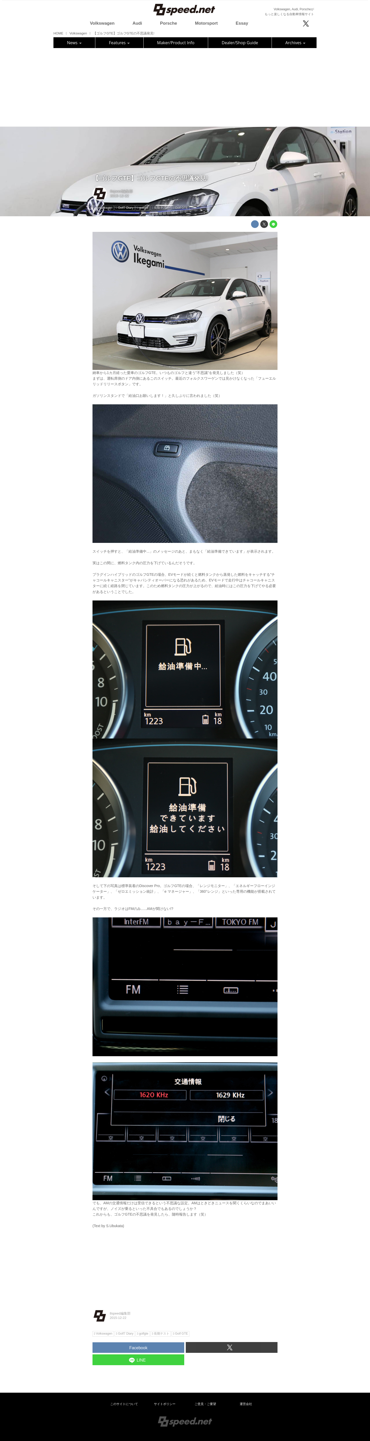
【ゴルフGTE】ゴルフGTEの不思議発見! (150, 178)
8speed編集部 (121, 191)
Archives (295, 42)
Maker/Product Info (175, 42)
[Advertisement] (185, 87)
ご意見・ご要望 (205, 1404)
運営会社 (246, 1404)
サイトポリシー (164, 1404)
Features (119, 42)
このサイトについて (124, 1404)
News (74, 42)
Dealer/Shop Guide (240, 42)
